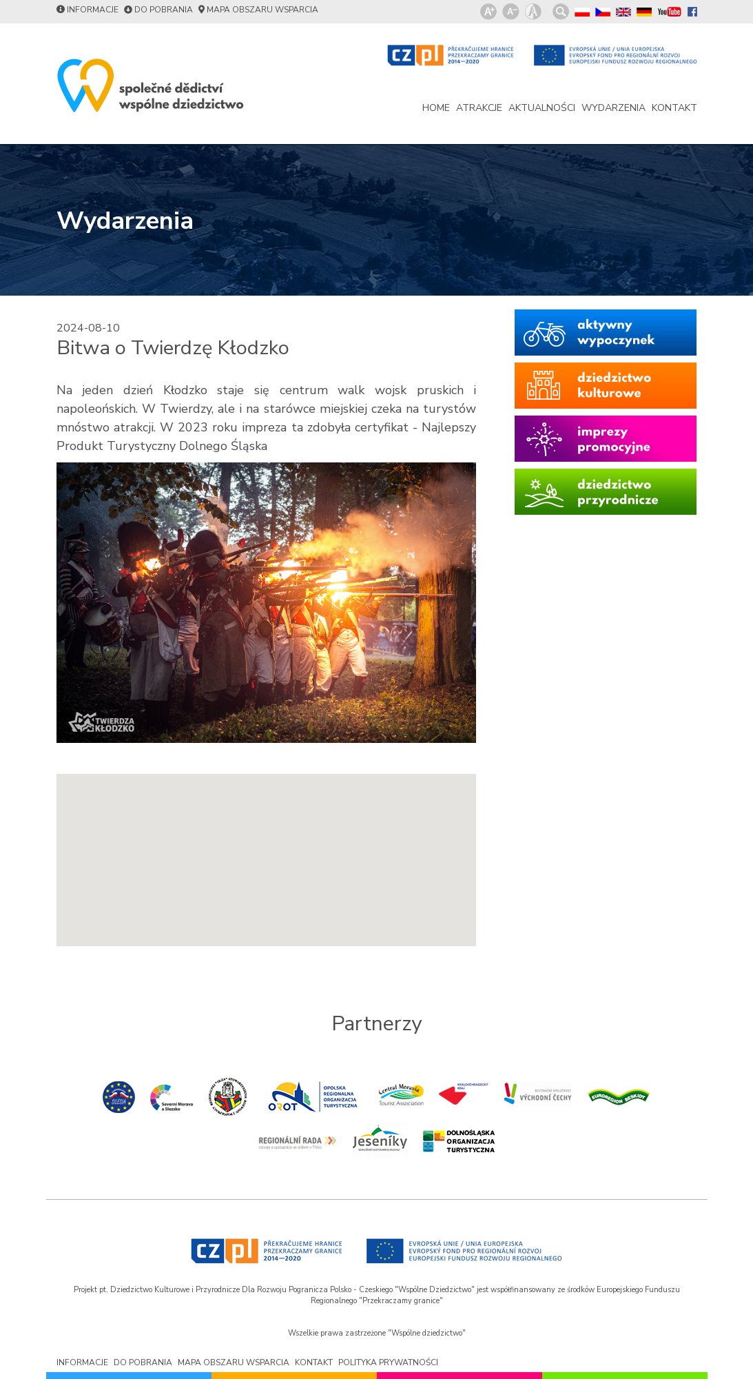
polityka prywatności (388, 1362)
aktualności (541, 107)
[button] (266, 847)
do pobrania (163, 9)
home (436, 107)
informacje (92, 9)
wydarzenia (613, 107)
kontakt (674, 107)
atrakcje (479, 107)
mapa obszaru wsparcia (262, 9)
